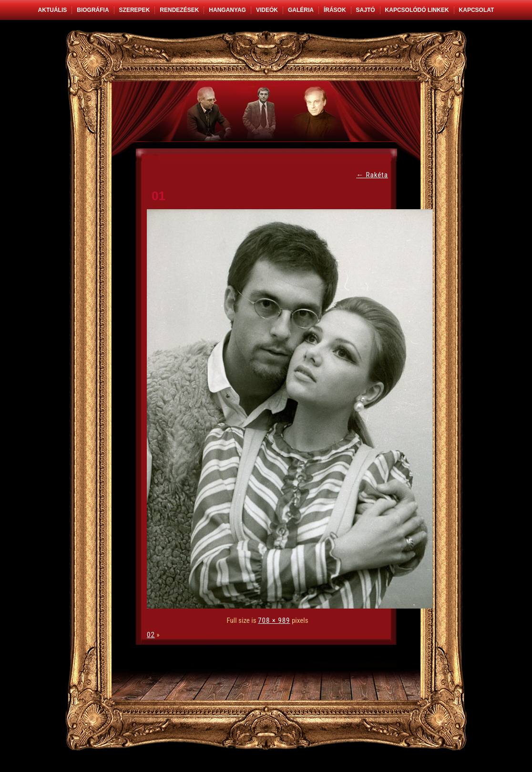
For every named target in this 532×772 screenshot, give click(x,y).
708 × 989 (274, 620)
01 (158, 196)
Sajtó (365, 10)
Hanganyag (227, 10)
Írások (335, 10)
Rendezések (179, 10)
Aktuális (52, 10)
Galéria (301, 10)
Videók (267, 10)
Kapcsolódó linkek (417, 10)
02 (151, 634)
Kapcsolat (476, 10)
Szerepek (134, 10)
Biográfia (93, 10)
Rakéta (372, 175)
